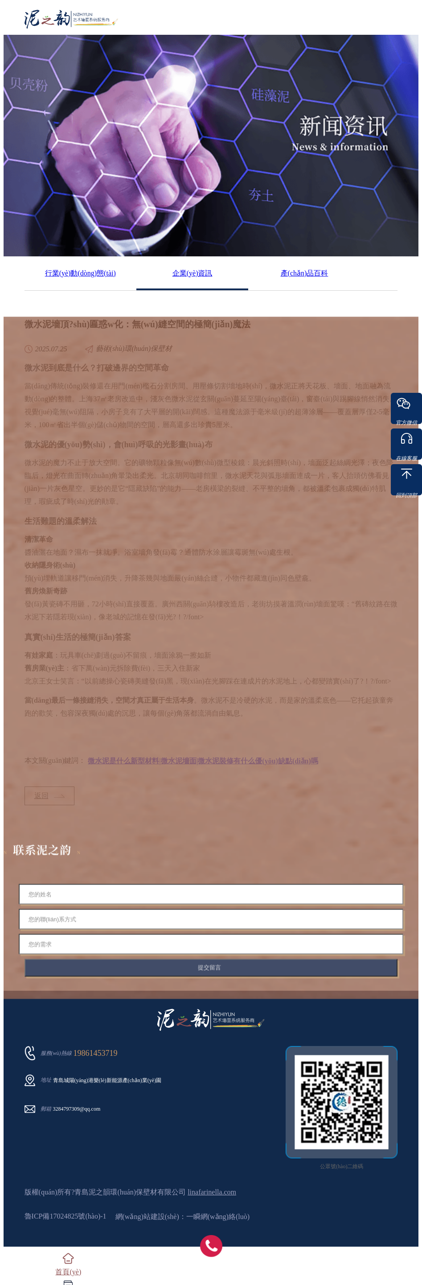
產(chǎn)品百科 (304, 273)
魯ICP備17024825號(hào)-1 (66, 1216)
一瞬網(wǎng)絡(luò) (218, 1216)
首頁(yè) (68, 1272)
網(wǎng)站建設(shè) (147, 1216)
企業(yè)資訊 (192, 273)
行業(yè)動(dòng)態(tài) (80, 273)
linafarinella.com (212, 1192)
